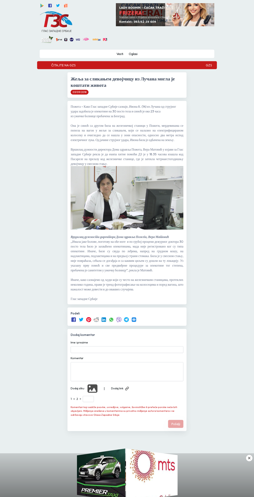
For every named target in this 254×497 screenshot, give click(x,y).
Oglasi (133, 54)
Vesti (119, 54)
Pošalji (175, 424)
